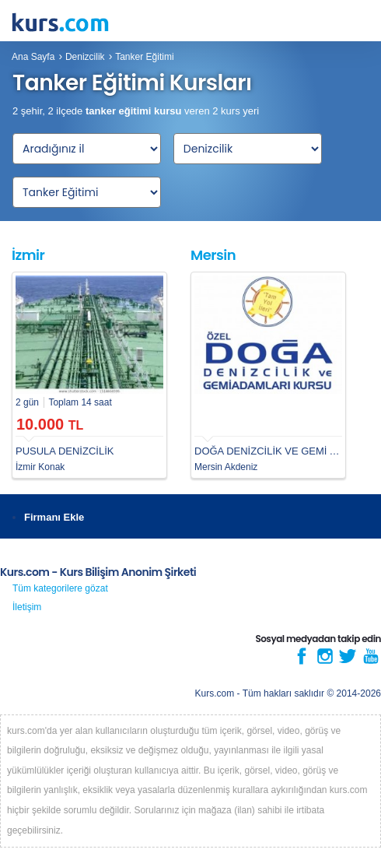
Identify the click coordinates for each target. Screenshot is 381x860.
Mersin (213, 255)
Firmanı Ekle (54, 517)
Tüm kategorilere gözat (60, 588)
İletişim (26, 607)
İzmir (28, 255)
